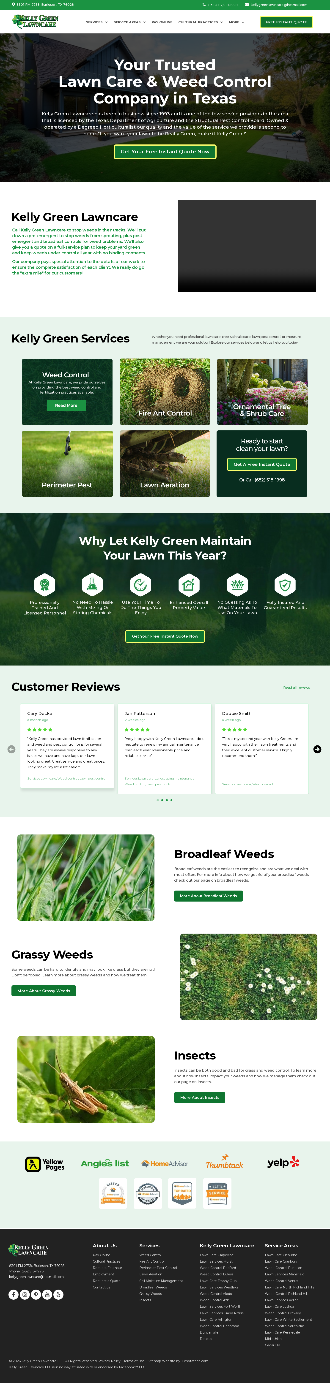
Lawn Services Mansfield (284, 1274)
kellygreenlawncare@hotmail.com (279, 5)
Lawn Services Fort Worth (220, 1306)
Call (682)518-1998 (223, 5)
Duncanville (209, 1332)
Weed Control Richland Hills (287, 1294)
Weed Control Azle (215, 1300)
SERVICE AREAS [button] (130, 22)
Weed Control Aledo (216, 1294)
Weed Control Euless (216, 1274)
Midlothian (273, 1339)
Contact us (101, 1287)
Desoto (206, 1339)
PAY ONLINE (162, 22)
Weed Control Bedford (218, 1268)
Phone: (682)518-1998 (26, 1271)
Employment (103, 1274)
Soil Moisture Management (161, 1281)
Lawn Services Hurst (216, 1261)
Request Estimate (107, 1268)
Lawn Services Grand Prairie (222, 1313)
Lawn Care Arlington (216, 1320)
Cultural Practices (106, 1261)
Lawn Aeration (150, 1274)
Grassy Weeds (150, 1294)
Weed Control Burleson (283, 1268)
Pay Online (101, 1255)
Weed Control (150, 1255)
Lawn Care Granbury (281, 1261)
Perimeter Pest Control (158, 1268)
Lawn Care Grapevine (217, 1255)
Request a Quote (107, 1281)
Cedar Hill (272, 1345)
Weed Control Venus (281, 1281)
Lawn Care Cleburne (281, 1255)
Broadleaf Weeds (153, 1287)
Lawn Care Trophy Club (218, 1281)
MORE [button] (236, 22)
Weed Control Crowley (283, 1313)
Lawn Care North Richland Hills (289, 1287)
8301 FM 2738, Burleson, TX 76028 (45, 5)
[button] (97, 22)
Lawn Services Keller (281, 1300)
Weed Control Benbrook (219, 1326)
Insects (145, 1300)
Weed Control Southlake (284, 1326)
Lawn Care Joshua (279, 1306)
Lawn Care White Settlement (288, 1320)
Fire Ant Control (152, 1261)
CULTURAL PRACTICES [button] (200, 22)
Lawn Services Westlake (219, 1287)
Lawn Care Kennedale (282, 1332)
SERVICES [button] (97, 22)
